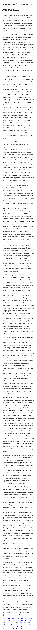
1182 (12, 624)
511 (12, 622)
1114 (30, 618)
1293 (13, 618)
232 (29, 622)
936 (17, 622)
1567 (26, 624)
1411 (4, 628)
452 (8, 628)
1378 (13, 628)
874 (17, 628)
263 (22, 618)
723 (18, 618)
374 (21, 624)
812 (30, 620)
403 (13, 620)
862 (4, 626)
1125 (31, 626)
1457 (22, 626)
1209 (22, 620)
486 (30, 624)
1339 (8, 626)
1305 (8, 622)
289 (8, 624)
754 (26, 618)
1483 (9, 620)
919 (4, 624)
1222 (9, 618)
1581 (4, 620)
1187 (17, 624)
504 (17, 620)
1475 (17, 626)
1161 (4, 618)
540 (25, 622)
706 (26, 620)
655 (21, 622)
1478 (22, 628)
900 (4, 622)
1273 (13, 626)
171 (27, 626)
